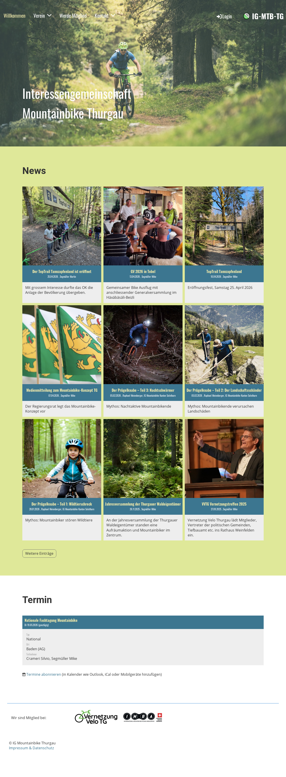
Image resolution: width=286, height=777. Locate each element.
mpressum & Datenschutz (32, 747)
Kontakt (105, 15)
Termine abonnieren (43, 674)
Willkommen (14, 15)
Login (224, 16)
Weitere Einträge (39, 553)
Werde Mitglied (73, 15)
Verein (42, 15)
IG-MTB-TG (268, 16)
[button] (143, 640)
